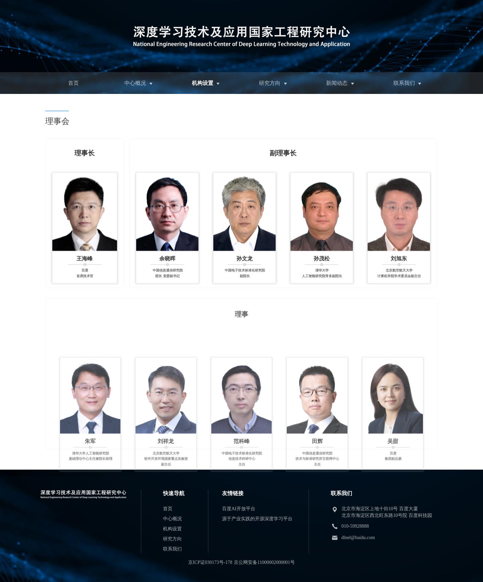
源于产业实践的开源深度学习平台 (257, 518)
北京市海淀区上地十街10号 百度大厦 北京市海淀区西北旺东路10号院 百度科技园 (386, 512)
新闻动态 (336, 83)
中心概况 (135, 83)
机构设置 (202, 83)
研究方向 (269, 83)
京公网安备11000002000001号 (264, 562)
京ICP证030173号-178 (210, 562)
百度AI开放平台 (238, 508)
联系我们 (404, 83)
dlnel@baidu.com (358, 537)
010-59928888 (355, 526)
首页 (73, 83)
